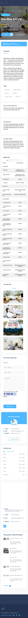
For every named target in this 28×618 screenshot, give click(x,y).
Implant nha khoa (17, 89)
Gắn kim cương (8, 96)
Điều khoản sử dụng (6, 615)
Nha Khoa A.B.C (13, 557)
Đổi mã (5, 396)
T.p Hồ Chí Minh (12, 43)
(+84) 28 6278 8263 (7, 27)
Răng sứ (7, 93)
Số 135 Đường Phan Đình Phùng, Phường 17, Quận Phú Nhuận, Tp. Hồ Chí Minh (14, 511)
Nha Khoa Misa (13, 548)
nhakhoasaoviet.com (15, 433)
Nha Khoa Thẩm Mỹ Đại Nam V (16, 576)
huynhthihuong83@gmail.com (17, 431)
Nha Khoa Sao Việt (14, 416)
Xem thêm (7, 586)
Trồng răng (17, 96)
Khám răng (7, 89)
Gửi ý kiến (9, 406)
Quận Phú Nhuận (6, 44)
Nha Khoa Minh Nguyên (15, 566)
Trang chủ (5, 43)
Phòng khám (5, 14)
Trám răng (14, 93)
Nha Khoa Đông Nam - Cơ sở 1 (16, 539)
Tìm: (14, 160)
